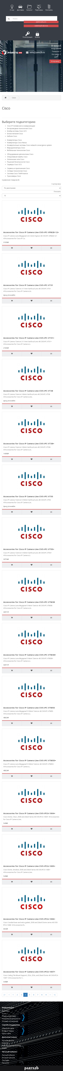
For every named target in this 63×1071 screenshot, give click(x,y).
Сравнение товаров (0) (10, 180)
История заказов (8, 1058)
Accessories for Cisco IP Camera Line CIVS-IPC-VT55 (28, 496)
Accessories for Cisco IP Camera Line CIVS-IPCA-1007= (29, 971)
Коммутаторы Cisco (14, 140)
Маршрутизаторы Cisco (16, 148)
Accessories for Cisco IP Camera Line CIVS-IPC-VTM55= (29, 760)
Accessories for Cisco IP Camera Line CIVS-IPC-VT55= (28, 549)
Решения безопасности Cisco (18, 162)
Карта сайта (6, 1033)
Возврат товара (8, 1031)
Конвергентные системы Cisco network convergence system (29, 145)
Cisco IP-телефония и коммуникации (21, 126)
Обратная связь (8, 1028)
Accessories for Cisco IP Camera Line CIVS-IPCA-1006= (29, 919)
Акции (4, 1048)
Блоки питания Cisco (15, 134)
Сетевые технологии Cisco (17, 171)
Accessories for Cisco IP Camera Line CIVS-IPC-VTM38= (29, 654)
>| (55, 995)
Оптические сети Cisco (15, 159)
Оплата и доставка (9, 1016)
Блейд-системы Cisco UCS (16, 131)
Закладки (5, 1060)
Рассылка (5, 1063)
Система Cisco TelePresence (17, 173)
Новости (5, 1043)
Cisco (14, 98)
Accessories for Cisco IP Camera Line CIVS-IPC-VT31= (28, 338)
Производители (8, 1040)
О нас (4, 1013)
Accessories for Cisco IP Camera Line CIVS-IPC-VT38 (28, 390)
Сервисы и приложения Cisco (18, 168)
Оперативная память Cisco (17, 157)
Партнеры (6, 1011)
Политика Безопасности (11, 1019)
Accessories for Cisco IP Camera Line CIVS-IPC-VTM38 (29, 602)
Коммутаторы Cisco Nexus (17, 143)
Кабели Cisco (12, 136)
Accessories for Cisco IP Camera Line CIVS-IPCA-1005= (29, 866)
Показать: (57, 191)
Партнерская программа (11, 1045)
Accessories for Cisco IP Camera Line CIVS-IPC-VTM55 (29, 707)
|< (4, 995)
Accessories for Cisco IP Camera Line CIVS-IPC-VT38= (28, 443)
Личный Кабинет (8, 1055)
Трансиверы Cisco (14, 176)
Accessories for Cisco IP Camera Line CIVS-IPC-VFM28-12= (31, 232)
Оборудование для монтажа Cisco (20, 154)
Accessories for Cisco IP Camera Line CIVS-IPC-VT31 (28, 285)
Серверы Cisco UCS (14, 164)
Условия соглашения (10, 1021)
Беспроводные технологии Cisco (19, 128)
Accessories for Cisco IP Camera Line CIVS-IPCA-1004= (29, 813)
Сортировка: (56, 184)
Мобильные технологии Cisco (18, 150)
